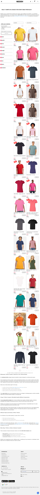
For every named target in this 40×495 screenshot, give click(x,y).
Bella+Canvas (17, 387)
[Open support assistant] (38, 493)
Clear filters (6, 33)
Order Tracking (24, 474)
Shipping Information (24, 456)
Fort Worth (6, 488)
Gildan (13, 387)
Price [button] (3, 43)
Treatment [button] (4, 67)
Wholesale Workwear (5, 461)
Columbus (14, 488)
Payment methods (24, 453)
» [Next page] (30, 25)
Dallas (34, 487)
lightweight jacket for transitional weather (22, 424)
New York (3, 487)
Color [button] (3, 57)
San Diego (30, 487)
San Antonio (26, 487)
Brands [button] (3, 47)
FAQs (23, 476)
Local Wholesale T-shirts (5, 456)
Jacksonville (10, 488)
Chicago (14, 487)
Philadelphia (18, 487)
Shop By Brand (4, 454)
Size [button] (2, 60)
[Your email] (26, 471)
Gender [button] (3, 40)
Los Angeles (10, 487)
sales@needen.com (5, 475)
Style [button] (3, 36)
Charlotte (18, 488)
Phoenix (6, 487)
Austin (3, 488)
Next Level (21, 387)
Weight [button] (3, 50)
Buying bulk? (4, 453)
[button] (30, 1)
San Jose (36, 487)
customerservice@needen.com (7, 473)
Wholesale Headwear (5, 460)
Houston (22, 487)
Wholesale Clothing (5, 457)
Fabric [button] (3, 64)
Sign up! (36, 471)
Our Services (23, 454)
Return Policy (23, 457)
